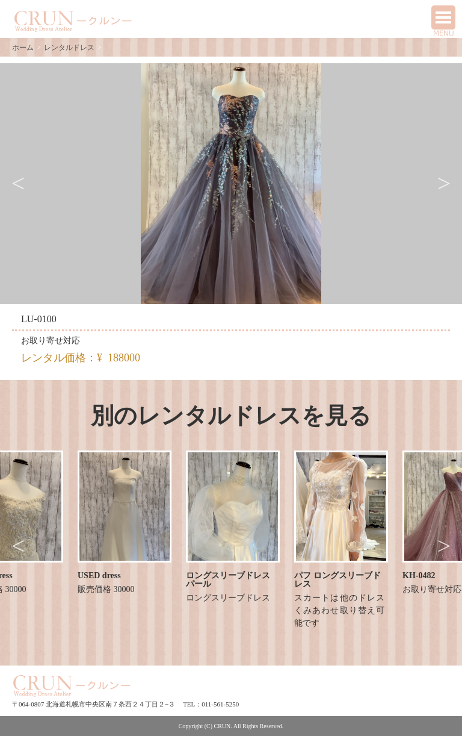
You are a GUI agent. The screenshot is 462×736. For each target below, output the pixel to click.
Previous (18, 184)
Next (444, 184)
